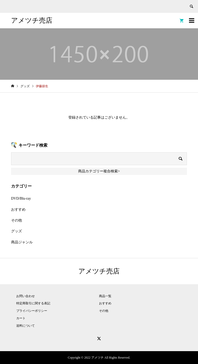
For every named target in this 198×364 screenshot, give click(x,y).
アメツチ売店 (31, 20)
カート (21, 318)
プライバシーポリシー (31, 311)
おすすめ (18, 209)
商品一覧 (105, 296)
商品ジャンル (22, 242)
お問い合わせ (25, 296)
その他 (16, 220)
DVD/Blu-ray (21, 198)
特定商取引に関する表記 (33, 303)
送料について (25, 325)
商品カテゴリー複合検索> (99, 171)
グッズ (16, 231)
